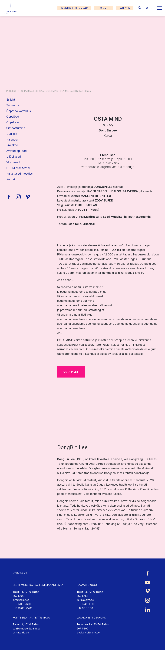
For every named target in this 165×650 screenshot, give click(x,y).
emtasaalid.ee (21, 632)
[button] (139, 8)
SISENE (102, 8)
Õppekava (13, 122)
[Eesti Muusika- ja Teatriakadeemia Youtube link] (147, 582)
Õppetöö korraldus (18, 111)
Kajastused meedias (19, 173)
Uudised (11, 133)
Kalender (12, 139)
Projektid (12, 145)
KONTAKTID (124, 8)
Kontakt (11, 179)
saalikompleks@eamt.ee (26, 628)
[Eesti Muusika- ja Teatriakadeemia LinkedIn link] (147, 610)
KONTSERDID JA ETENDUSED (74, 8)
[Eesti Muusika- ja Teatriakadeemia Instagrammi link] (147, 600)
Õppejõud (12, 116)
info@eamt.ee (21, 599)
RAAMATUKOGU (87, 584)
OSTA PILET (70, 371)
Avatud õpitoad (16, 150)
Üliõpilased (13, 156)
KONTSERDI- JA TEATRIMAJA (31, 617)
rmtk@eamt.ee (85, 599)
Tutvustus (13, 105)
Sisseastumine (15, 128)
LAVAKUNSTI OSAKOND (91, 617)
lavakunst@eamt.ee (88, 632)
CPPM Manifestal (18, 168)
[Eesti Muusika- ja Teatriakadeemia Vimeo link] (147, 591)
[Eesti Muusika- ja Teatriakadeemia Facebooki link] (147, 573)
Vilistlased (13, 162)
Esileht (10, 99)
